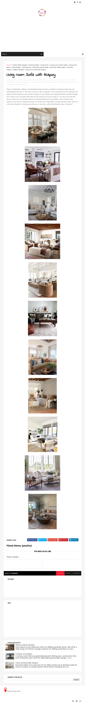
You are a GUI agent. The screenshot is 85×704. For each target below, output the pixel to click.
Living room (44, 65)
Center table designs (19, 65)
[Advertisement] (42, 33)
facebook (76, 573)
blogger (60, 573)
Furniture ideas (33, 65)
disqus (68, 573)
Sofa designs (16, 67)
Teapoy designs (18, 69)
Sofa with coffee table (57, 67)
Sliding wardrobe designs (25, 645)
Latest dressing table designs (26, 663)
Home (9, 65)
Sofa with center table (40, 67)
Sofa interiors (26, 67)
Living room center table (58, 65)
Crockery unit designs (23, 654)
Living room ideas (13, 82)
